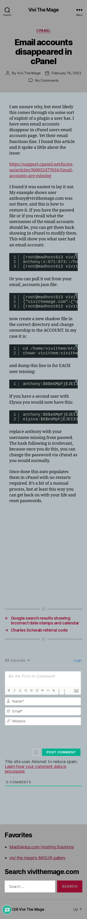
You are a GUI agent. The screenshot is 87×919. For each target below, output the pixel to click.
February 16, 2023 (66, 73)
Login (77, 660)
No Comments (46, 80)
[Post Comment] (61, 752)
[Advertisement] (43, 552)
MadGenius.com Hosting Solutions (41, 846)
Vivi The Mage (43, 9)
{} (59, 691)
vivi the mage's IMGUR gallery (37, 857)
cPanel (43, 31)
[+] (65, 691)
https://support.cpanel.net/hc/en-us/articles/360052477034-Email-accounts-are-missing (41, 170)
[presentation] (47, 736)
